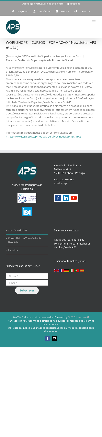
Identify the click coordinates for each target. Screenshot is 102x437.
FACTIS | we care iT (78, 317)
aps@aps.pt (73, 3)
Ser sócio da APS (17, 230)
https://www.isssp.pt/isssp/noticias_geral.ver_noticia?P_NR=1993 (43, 136)
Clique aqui (60, 239)
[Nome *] (27, 276)
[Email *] (27, 283)
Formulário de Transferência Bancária (24, 240)
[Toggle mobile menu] (94, 22)
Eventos (13, 250)
